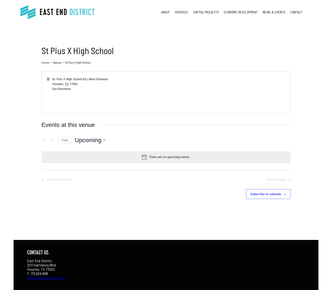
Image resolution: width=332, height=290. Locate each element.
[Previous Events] (44, 140)
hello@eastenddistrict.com (46, 277)
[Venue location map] (227, 93)
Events (46, 62)
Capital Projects (206, 12)
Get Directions (61, 89)
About (165, 12)
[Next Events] (52, 140)
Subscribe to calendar (265, 194)
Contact (296, 12)
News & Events (274, 12)
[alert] (169, 157)
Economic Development (241, 12)
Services (181, 12)
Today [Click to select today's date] (64, 140)
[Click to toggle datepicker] (90, 140)
